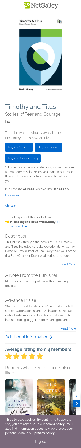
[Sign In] (7, 5)
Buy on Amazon (19, 147)
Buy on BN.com (49, 147)
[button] (19, 402)
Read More (68, 264)
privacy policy (44, 433)
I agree (40, 442)
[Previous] (76, 396)
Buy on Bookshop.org (23, 158)
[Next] (76, 403)
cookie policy (55, 424)
